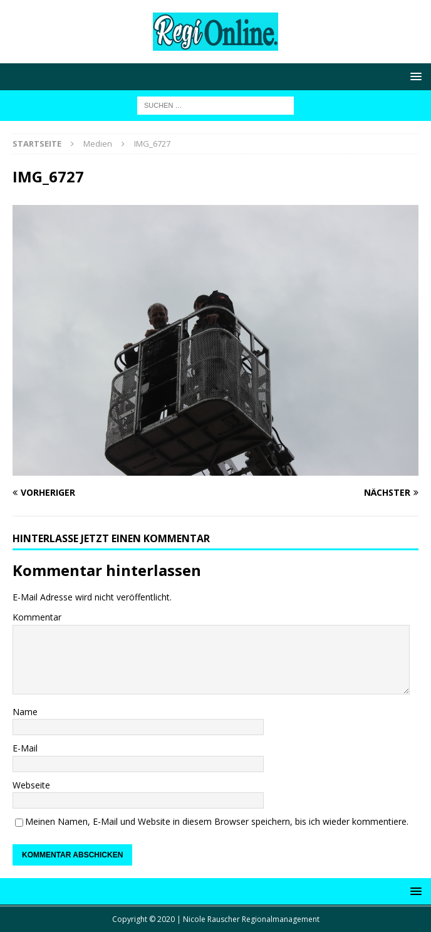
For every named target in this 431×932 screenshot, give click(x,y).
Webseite (31, 785)
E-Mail (25, 748)
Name (25, 712)
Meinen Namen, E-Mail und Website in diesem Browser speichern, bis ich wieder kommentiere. (216, 821)
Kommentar (37, 617)
